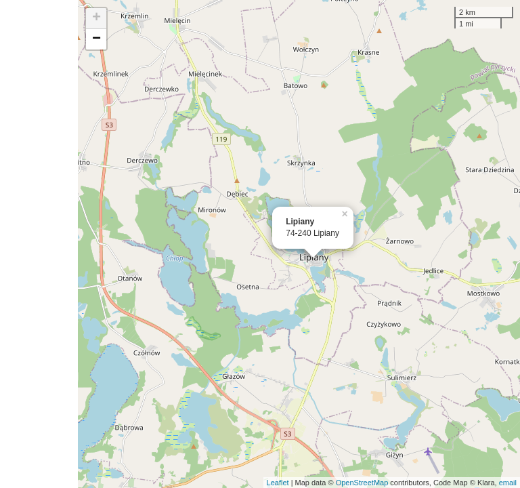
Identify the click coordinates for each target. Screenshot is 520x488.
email (508, 483)
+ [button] (96, 18)
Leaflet (278, 483)
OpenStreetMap (362, 483)
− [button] (96, 39)
